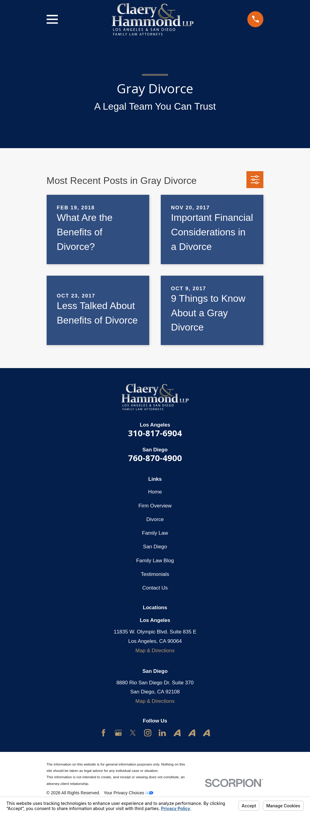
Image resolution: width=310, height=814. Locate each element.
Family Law (155, 533)
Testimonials (155, 574)
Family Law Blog (155, 560)
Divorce (155, 519)
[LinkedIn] (162, 732)
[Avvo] (177, 732)
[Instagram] (147, 732)
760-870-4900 (155, 457)
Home (155, 492)
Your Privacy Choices (128, 792)
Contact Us (155, 588)
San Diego (155, 547)
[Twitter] (133, 732)
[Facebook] (103, 732)
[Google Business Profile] (118, 732)
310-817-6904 (155, 433)
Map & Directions (154, 650)
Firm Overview (155, 506)
